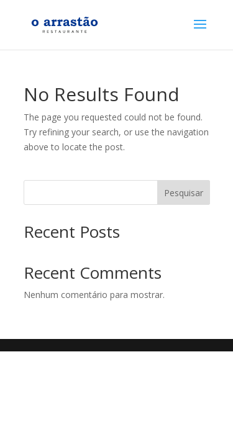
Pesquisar (183, 193)
